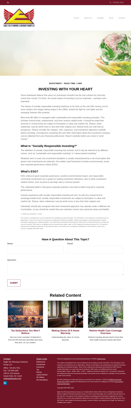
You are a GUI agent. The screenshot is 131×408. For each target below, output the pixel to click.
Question (11, 260)
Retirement (40, 362)
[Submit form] (13, 283)
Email (70, 243)
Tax (37, 370)
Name (10, 243)
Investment (40, 364)
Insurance (40, 367)
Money (39, 372)
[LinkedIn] (8, 2)
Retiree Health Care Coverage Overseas (105, 331)
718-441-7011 (117, 2)
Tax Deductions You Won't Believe (25, 331)
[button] (91, 17)
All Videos (40, 377)
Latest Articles (42, 375)
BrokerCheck (101, 359)
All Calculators (42, 380)
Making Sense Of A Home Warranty (65, 331)
